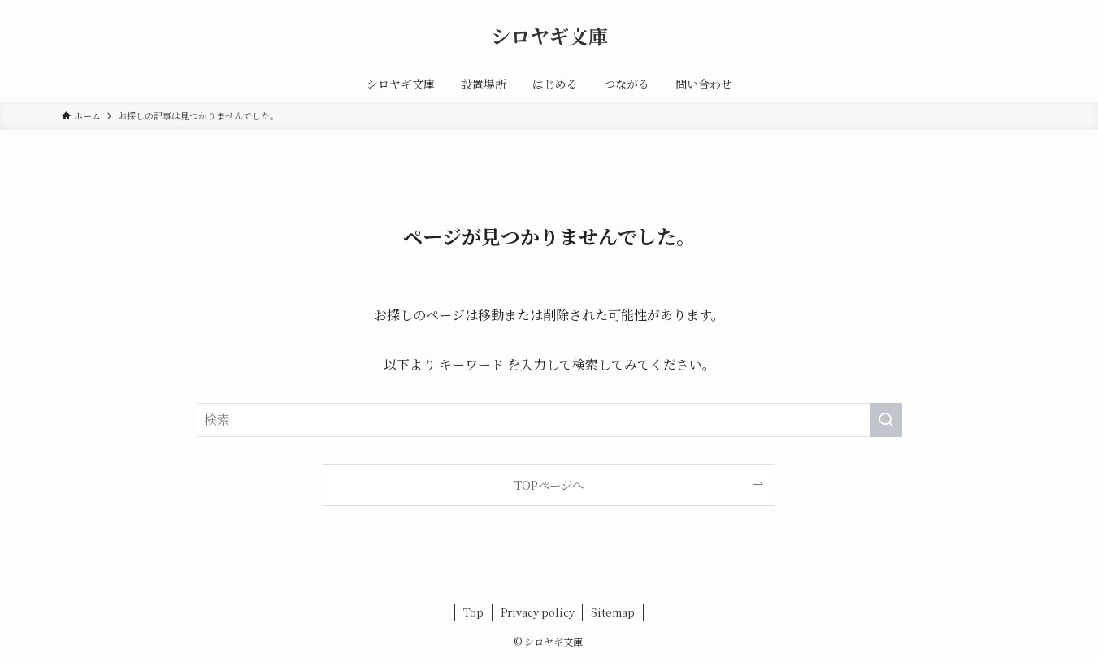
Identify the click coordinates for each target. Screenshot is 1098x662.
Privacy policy (538, 612)
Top (473, 612)
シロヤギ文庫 (549, 35)
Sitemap (613, 612)
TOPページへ (549, 484)
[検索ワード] (549, 420)
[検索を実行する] (886, 420)
